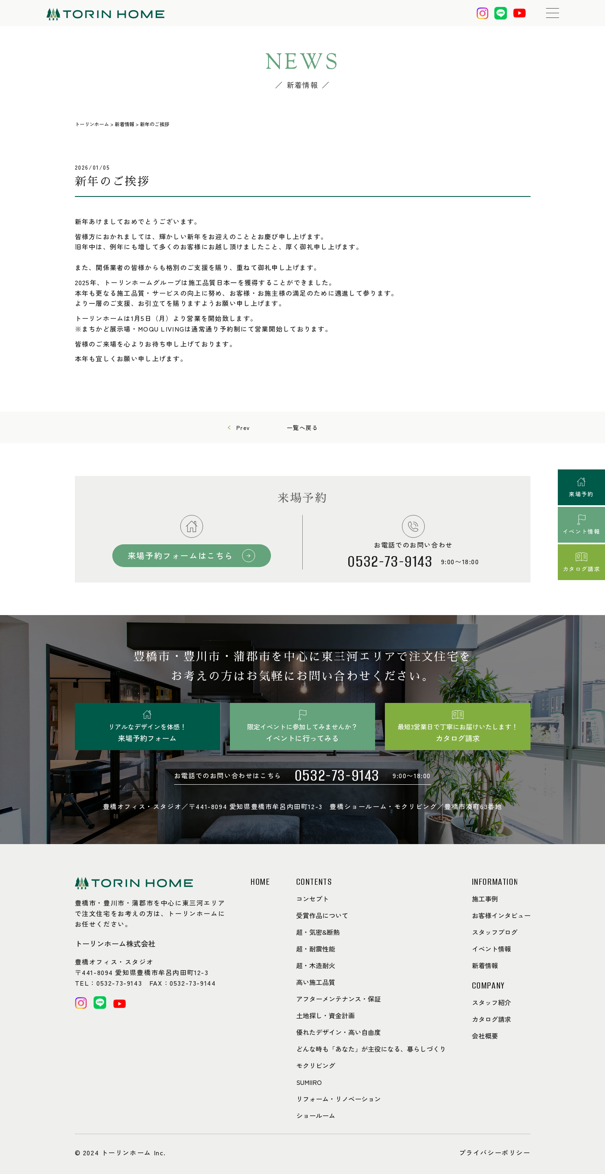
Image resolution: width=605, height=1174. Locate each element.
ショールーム (315, 1115)
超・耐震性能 (315, 949)
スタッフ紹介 (491, 1002)
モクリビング (315, 1065)
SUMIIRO (309, 1082)
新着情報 (485, 965)
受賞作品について (322, 915)
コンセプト (312, 898)
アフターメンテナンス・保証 (338, 999)
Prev (243, 427)
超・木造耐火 (315, 965)
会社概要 (485, 1036)
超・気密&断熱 (318, 932)
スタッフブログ (495, 932)
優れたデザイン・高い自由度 (338, 1032)
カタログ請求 (491, 1019)
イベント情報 (491, 949)
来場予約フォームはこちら (181, 555)
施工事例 (485, 898)
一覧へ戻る (303, 427)
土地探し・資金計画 (325, 1015)
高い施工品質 (315, 982)
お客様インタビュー (501, 915)
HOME (260, 882)
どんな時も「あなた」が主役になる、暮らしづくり (371, 1049)
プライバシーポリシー (495, 1152)
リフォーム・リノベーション (338, 1099)
